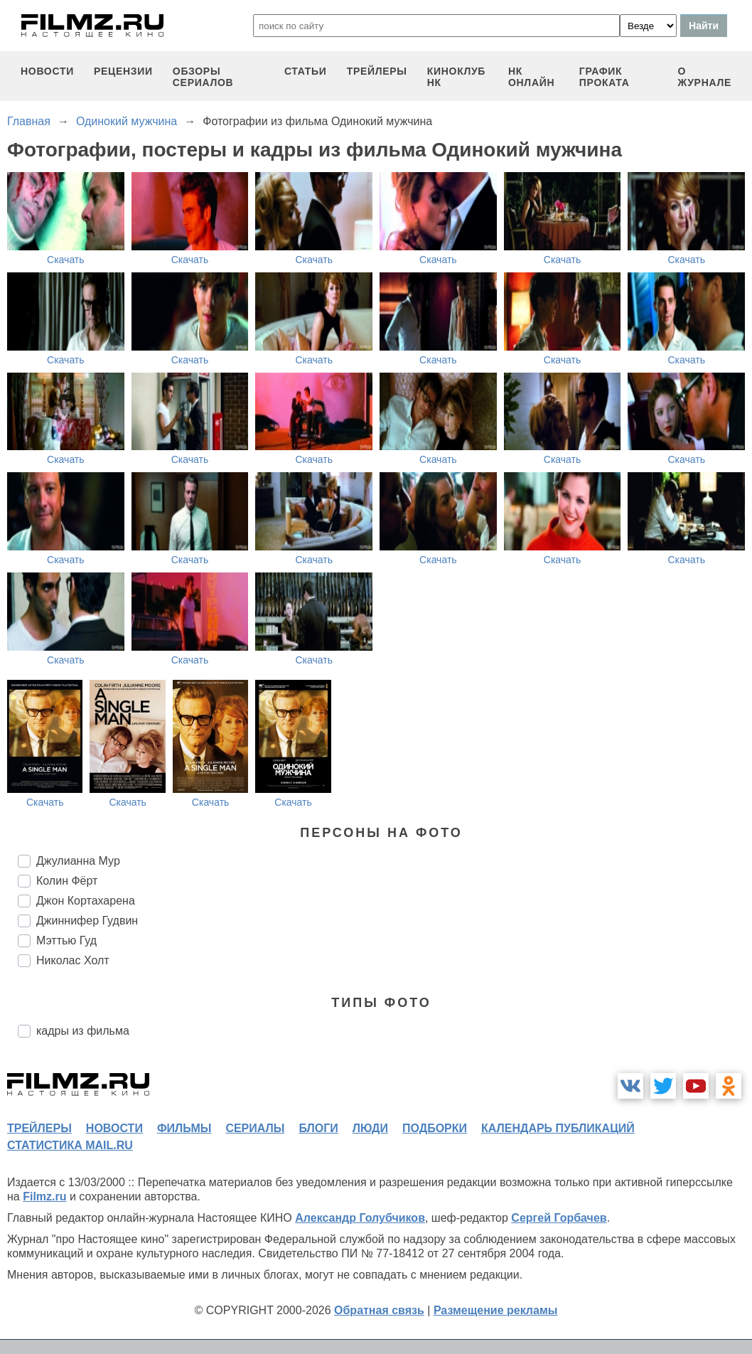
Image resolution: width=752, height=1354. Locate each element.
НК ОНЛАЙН (531, 76)
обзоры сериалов (203, 76)
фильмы (184, 1128)
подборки (434, 1128)
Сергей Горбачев (558, 1218)
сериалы (254, 1128)
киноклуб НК (456, 76)
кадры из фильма (82, 1031)
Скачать (66, 259)
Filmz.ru (44, 1196)
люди (370, 1128)
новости (47, 71)
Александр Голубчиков (360, 1218)
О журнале (704, 76)
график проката (604, 76)
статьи (305, 71)
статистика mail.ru (70, 1145)
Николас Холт (72, 960)
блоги (318, 1128)
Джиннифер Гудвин (87, 921)
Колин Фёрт (66, 881)
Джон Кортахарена (85, 901)
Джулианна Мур (78, 861)
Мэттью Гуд (66, 940)
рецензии (123, 71)
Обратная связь (379, 1310)
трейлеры (377, 71)
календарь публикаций (558, 1128)
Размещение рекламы (496, 1310)
